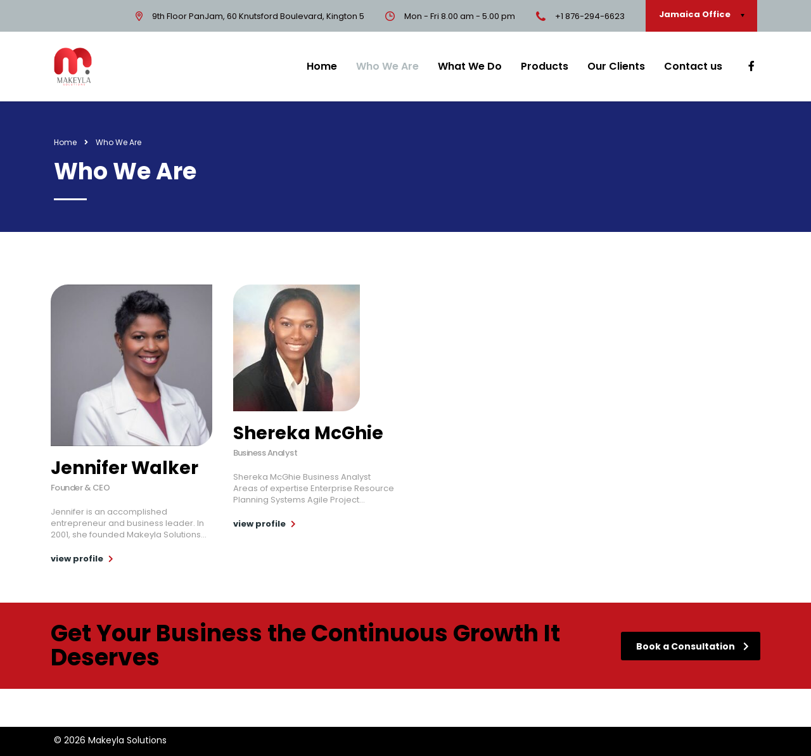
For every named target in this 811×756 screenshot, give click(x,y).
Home (322, 66)
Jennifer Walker (124, 468)
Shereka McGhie (308, 433)
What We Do (470, 66)
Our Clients (616, 66)
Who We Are (387, 66)
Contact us (693, 66)
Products (544, 66)
